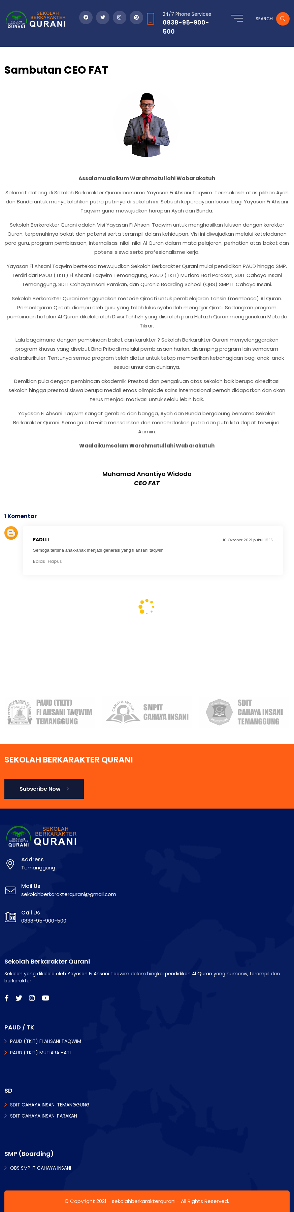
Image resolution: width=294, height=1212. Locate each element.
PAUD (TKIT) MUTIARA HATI (40, 1052)
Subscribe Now (44, 789)
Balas (39, 561)
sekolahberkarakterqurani (143, 1201)
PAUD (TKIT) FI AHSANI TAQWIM (45, 1041)
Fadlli (41, 539)
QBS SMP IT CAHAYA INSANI (40, 1168)
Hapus (55, 561)
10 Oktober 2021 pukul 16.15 (248, 540)
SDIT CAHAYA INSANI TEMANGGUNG (50, 1104)
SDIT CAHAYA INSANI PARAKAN (43, 1115)
